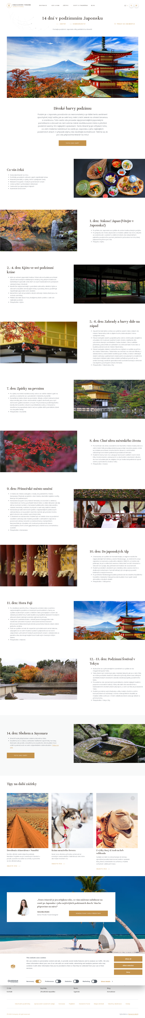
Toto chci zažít (20, 755)
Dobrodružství (79, 24)
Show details (105, 1014)
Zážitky (63, 24)
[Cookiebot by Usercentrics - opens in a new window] (13, 1014)
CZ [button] (125, 6)
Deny (128, 1005)
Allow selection (128, 998)
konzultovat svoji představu (88, 913)
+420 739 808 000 (56, 966)
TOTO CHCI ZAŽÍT (72, 143)
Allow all (128, 991)
